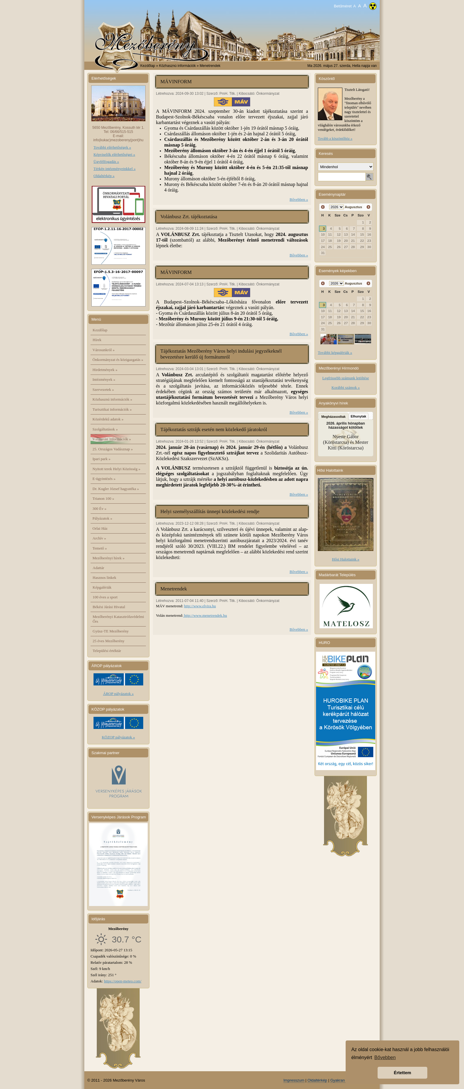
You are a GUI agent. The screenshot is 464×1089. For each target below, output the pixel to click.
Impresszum (293, 1080)
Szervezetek (103, 389)
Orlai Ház (100, 528)
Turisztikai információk (112, 409)
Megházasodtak (333, 416)
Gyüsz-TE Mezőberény (111, 631)
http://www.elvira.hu (200, 606)
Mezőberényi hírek (109, 558)
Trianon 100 (103, 498)
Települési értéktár (107, 650)
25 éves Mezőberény (109, 641)
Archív (99, 538)
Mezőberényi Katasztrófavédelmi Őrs (118, 619)
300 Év (100, 508)
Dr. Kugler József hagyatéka (116, 488)
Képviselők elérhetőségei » (114, 154)
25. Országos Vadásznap (113, 449)
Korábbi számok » (345, 387)
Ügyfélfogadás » (106, 161)
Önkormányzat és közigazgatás (118, 359)
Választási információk (112, 439)
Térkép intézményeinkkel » (115, 168)
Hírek (97, 340)
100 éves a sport (105, 597)
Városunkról (104, 350)
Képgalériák (102, 587)
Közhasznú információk (112, 399)
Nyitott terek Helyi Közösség (117, 469)
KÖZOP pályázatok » (118, 737)
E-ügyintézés (104, 478)
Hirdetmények (105, 369)
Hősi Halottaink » (345, 559)
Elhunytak (358, 416)
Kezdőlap (147, 66)
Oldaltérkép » (104, 176)
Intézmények (104, 379)
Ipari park (102, 459)
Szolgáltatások (105, 429)
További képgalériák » (335, 352)
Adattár (98, 568)
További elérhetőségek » (112, 147)
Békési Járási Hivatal (109, 607)
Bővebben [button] (385, 1057)
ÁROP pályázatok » (118, 693)
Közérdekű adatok (108, 419)
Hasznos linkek (104, 577)
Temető (100, 548)
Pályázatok (102, 518)
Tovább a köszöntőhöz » (335, 138)
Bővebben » (299, 199)
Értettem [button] (402, 1072)
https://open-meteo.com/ (122, 981)
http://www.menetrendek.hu (205, 615)
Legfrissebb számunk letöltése (345, 378)
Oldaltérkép (317, 1080)
